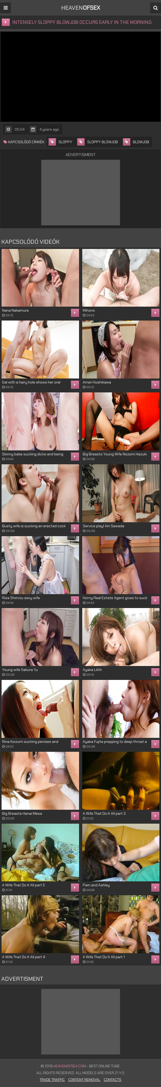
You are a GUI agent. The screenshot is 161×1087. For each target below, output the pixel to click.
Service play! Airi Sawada (103, 526)
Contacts (112, 1079)
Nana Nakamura (15, 310)
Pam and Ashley (96, 885)
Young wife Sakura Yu (20, 669)
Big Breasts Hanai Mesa (22, 813)
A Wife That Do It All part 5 (23, 885)
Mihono (89, 310)
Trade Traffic (52, 1079)
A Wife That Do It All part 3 (104, 813)
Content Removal (84, 1079)
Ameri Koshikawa (97, 382)
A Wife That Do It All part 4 (23, 957)
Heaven (80, 8)
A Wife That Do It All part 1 (104, 957)
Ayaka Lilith (92, 669)
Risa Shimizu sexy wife (21, 597)
